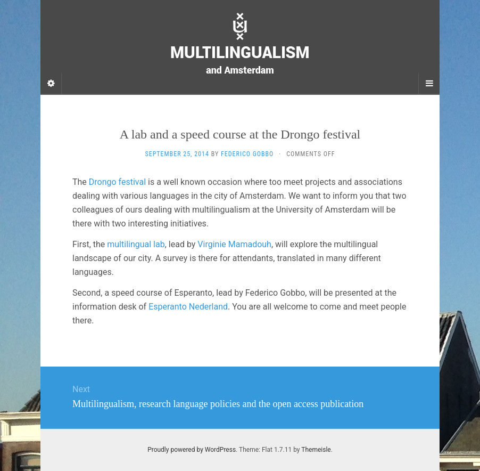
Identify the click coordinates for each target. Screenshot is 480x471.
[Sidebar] (51, 83)
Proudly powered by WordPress (191, 449)
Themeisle (315, 449)
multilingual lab (135, 244)
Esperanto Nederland (188, 307)
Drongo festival (118, 182)
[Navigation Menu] (429, 83)
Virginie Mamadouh (234, 244)
